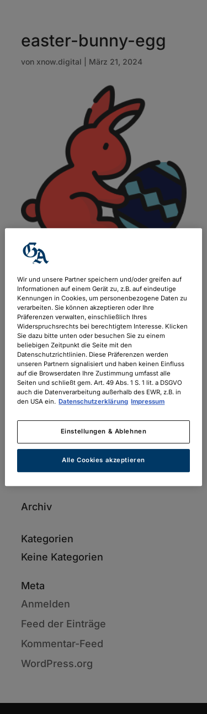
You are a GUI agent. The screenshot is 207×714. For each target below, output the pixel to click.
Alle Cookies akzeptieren (103, 460)
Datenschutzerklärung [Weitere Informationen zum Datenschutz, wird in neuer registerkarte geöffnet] (93, 401)
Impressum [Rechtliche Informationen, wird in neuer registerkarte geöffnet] (147, 401)
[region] (103, 357)
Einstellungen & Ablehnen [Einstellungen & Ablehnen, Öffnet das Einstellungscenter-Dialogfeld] (104, 432)
